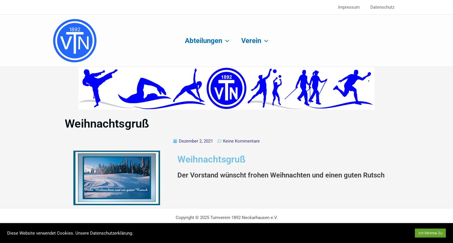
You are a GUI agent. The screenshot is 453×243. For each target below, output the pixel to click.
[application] (224, 41)
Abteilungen (206, 41)
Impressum (352, 7)
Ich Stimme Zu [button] (430, 233)
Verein (255, 41)
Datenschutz (384, 7)
